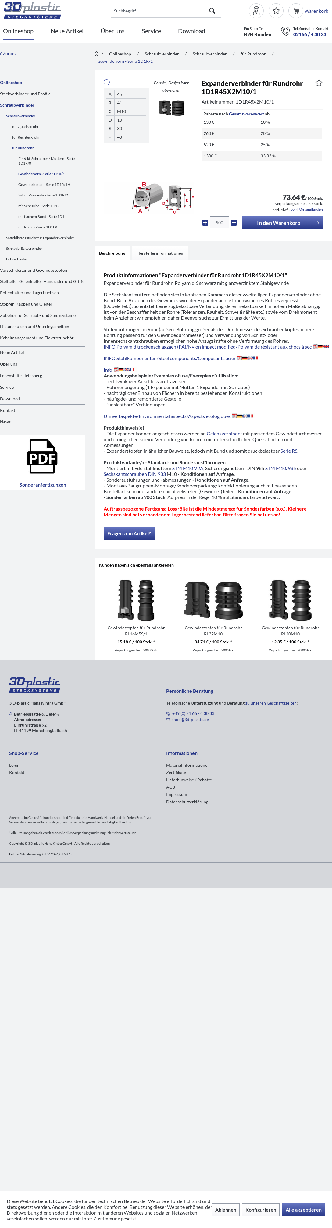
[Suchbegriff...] (166, 11)
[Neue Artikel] (67, 31)
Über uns (8, 363)
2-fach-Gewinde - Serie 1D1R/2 (43, 195)
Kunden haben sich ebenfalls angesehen (136, 565)
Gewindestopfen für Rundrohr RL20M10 (290, 630)
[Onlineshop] (18, 31)
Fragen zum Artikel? (129, 533)
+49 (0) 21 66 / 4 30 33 (193, 713)
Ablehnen (225, 1209)
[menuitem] (259, 10)
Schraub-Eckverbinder (24, 248)
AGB (170, 787)
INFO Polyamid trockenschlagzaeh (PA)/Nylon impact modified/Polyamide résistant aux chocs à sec (216, 346)
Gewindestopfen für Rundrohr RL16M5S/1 (136, 630)
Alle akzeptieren (304, 1209)
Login (14, 765)
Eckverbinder (17, 259)
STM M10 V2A (187, 468)
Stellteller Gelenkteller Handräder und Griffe (42, 281)
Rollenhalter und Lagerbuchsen (29, 292)
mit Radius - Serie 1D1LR (37, 227)
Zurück (8, 53)
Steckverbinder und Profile (25, 93)
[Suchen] (212, 11)
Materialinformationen (188, 765)
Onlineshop (11, 82)
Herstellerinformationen (160, 253)
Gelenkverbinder (224, 433)
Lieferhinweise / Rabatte (189, 779)
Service (7, 387)
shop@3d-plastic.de (190, 719)
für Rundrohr (23, 148)
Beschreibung (112, 253)
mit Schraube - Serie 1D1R (39, 205)
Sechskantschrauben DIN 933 (135, 474)
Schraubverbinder (17, 105)
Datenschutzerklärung (187, 801)
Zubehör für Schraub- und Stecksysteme (38, 315)
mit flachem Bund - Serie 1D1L (42, 216)
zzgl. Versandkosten (307, 209)
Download (10, 398)
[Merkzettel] (276, 10)
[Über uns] (113, 31)
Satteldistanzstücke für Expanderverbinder (40, 237)
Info (120, 370)
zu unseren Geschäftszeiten (271, 703)
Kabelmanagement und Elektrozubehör (37, 337)
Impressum (176, 794)
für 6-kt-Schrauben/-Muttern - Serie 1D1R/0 (46, 160)
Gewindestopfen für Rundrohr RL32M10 (213, 630)
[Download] (191, 31)
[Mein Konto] (259, 10)
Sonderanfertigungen (43, 462)
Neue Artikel (12, 352)
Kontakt (7, 410)
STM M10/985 (280, 468)
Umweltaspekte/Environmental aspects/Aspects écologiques (179, 416)
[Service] (151, 31)
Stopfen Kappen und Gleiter (26, 303)
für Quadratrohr (25, 126)
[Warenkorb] (296, 10)
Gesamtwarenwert (246, 113)
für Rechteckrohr (26, 137)
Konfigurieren (260, 1209)
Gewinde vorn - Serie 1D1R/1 (41, 174)
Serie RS (288, 451)
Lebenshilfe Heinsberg (21, 375)
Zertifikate (176, 772)
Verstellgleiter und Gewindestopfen (33, 270)
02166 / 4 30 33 (309, 34)
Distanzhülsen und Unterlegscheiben (34, 326)
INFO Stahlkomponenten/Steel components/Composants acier (182, 358)
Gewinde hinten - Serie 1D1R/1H (44, 184)
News (5, 421)
